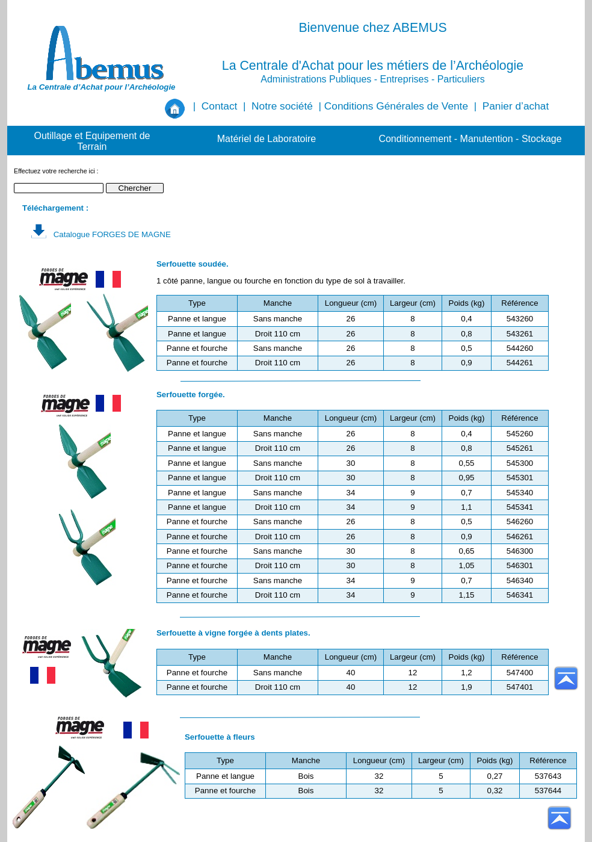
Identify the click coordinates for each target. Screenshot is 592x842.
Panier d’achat (516, 106)
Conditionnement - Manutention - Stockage (469, 139)
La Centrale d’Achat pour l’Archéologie (101, 86)
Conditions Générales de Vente (396, 106)
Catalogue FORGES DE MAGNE (112, 234)
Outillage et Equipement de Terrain (92, 141)
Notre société (282, 106)
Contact (220, 106)
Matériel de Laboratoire (266, 139)
